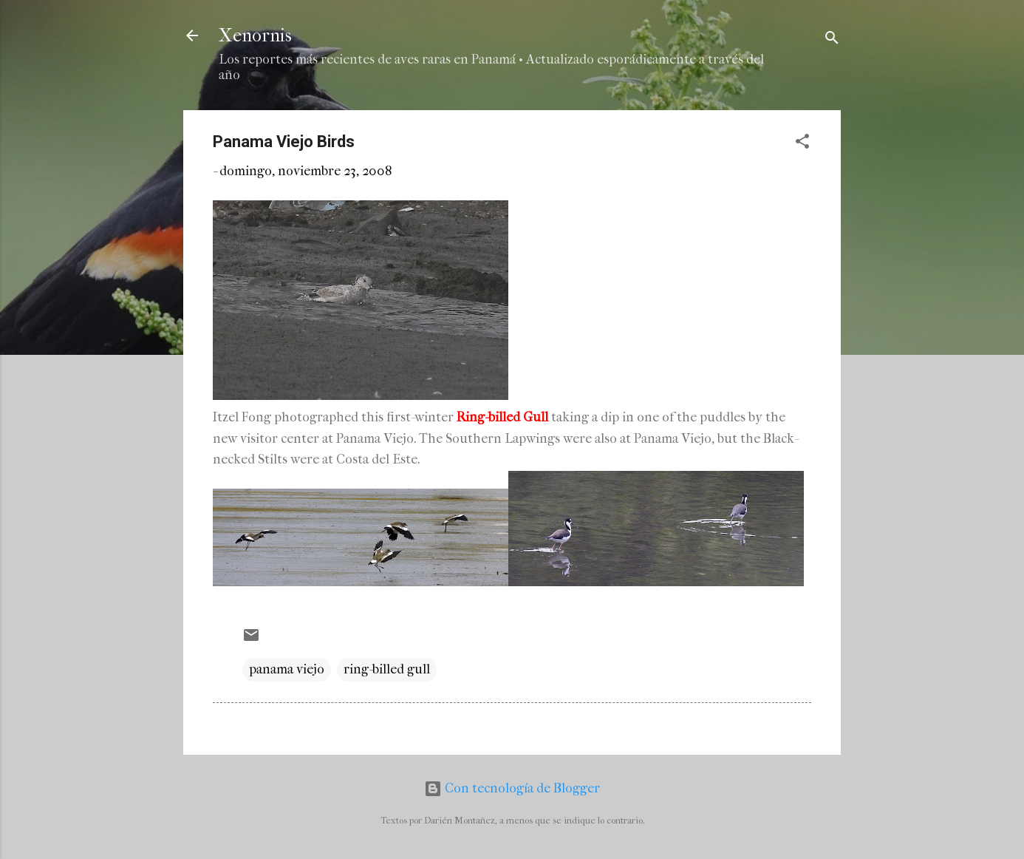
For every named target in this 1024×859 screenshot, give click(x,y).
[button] (802, 143)
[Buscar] (832, 40)
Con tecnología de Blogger (512, 788)
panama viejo (286, 669)
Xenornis (255, 35)
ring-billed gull (387, 669)
